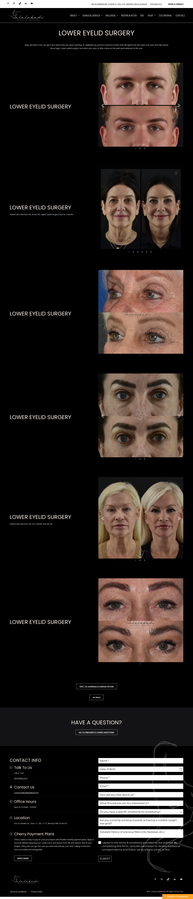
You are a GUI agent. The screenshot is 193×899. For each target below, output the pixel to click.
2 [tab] (133, 251)
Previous (103, 105)
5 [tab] (146, 251)
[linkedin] (26, 3)
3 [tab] (144, 148)
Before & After (129, 15)
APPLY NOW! (23, 860)
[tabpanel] (140, 105)
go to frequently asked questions (97, 733)
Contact (180, 15)
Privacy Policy (36, 893)
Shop (150, 15)
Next (179, 105)
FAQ (142, 15)
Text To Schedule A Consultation (96, 686)
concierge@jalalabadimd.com (26, 793)
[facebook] (8, 3)
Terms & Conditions (18, 893)
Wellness (110, 15)
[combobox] (140, 812)
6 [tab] (151, 251)
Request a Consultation (177, 896)
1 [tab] (135, 148)
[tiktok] (20, 3)
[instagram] (14, 3)
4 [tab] (142, 251)
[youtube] (32, 3)
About (73, 15)
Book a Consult (176, 4)
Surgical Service (91, 15)
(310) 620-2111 (156, 4)
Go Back (96, 697)
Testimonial (165, 15)
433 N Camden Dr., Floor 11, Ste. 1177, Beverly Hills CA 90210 (119, 4)
